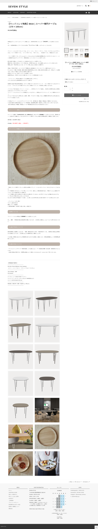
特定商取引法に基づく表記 (84, 101)
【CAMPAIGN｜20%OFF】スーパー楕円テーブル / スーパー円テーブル (33, 17)
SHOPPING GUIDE (31, 12)
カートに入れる (76, 95)
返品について (86, 98)
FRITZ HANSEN (15, 17)
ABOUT (9, 12)
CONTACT (22, 12)
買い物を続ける (86, 481)
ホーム (9, 17)
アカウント (93, 1)
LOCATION (15, 12)
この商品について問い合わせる (75, 481)
